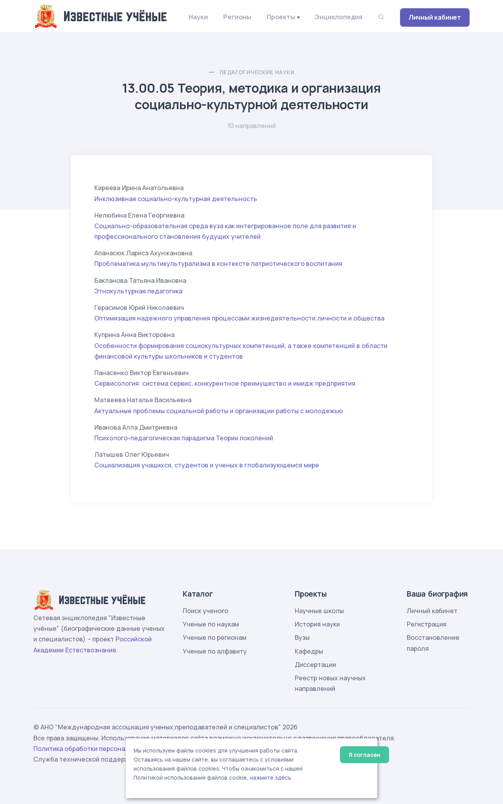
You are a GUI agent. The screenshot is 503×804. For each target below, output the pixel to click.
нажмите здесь (270, 777)
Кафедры (309, 651)
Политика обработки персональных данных (101, 748)
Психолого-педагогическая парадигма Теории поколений (183, 438)
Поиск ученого (205, 610)
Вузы (302, 637)
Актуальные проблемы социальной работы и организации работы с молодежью (218, 411)
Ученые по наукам (211, 624)
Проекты (281, 17)
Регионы (237, 17)
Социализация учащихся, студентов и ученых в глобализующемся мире (206, 465)
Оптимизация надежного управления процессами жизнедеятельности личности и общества (239, 318)
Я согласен (364, 754)
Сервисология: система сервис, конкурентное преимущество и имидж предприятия (224, 383)
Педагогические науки (257, 72)
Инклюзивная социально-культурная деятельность (175, 198)
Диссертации (315, 664)
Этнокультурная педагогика (138, 291)
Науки (198, 17)
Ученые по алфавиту (215, 651)
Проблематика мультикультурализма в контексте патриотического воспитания (218, 263)
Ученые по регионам (214, 637)
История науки (317, 624)
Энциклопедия (338, 17)
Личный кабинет (435, 17)
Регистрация (426, 624)
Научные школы (319, 610)
